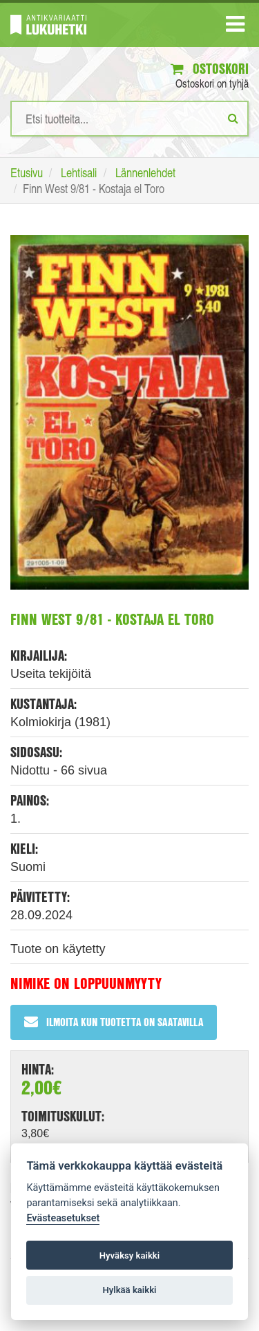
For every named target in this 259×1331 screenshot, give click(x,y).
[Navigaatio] (235, 27)
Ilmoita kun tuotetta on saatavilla (113, 1022)
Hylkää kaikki (129, 1290)
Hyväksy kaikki (129, 1255)
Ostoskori (210, 68)
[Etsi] (233, 118)
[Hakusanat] (129, 119)
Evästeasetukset (62, 1218)
